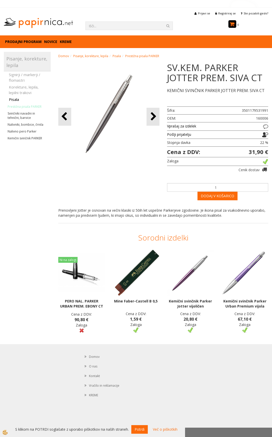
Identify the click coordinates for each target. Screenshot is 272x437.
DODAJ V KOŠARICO (217, 195)
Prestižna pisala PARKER (25, 106)
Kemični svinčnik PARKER (25, 138)
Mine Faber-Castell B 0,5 (136, 301)
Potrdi (139, 429)
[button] (153, 117)
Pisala (14, 99)
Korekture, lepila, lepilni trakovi (24, 89)
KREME (66, 41)
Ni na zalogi (68, 260)
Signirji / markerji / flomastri (24, 77)
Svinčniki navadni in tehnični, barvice (21, 115)
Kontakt (94, 376)
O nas (93, 366)
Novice (50, 41)
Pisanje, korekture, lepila (90, 56)
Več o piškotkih (165, 429)
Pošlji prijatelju (179, 134)
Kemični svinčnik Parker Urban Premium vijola (244, 304)
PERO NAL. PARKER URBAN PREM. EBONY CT (81, 304)
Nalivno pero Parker (22, 131)
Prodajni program (23, 41)
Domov (63, 56)
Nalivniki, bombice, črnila (25, 124)
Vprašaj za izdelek (181, 126)
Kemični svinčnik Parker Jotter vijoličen (190, 304)
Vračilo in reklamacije (104, 385)
